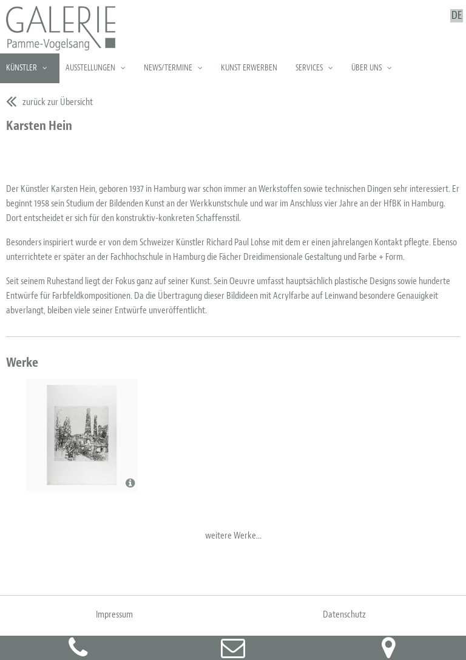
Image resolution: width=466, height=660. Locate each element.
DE (456, 15)
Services (309, 68)
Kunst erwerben (249, 68)
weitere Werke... (233, 535)
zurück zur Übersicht (57, 102)
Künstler (21, 68)
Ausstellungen (90, 68)
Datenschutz (344, 614)
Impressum (114, 614)
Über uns (366, 68)
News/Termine (168, 68)
